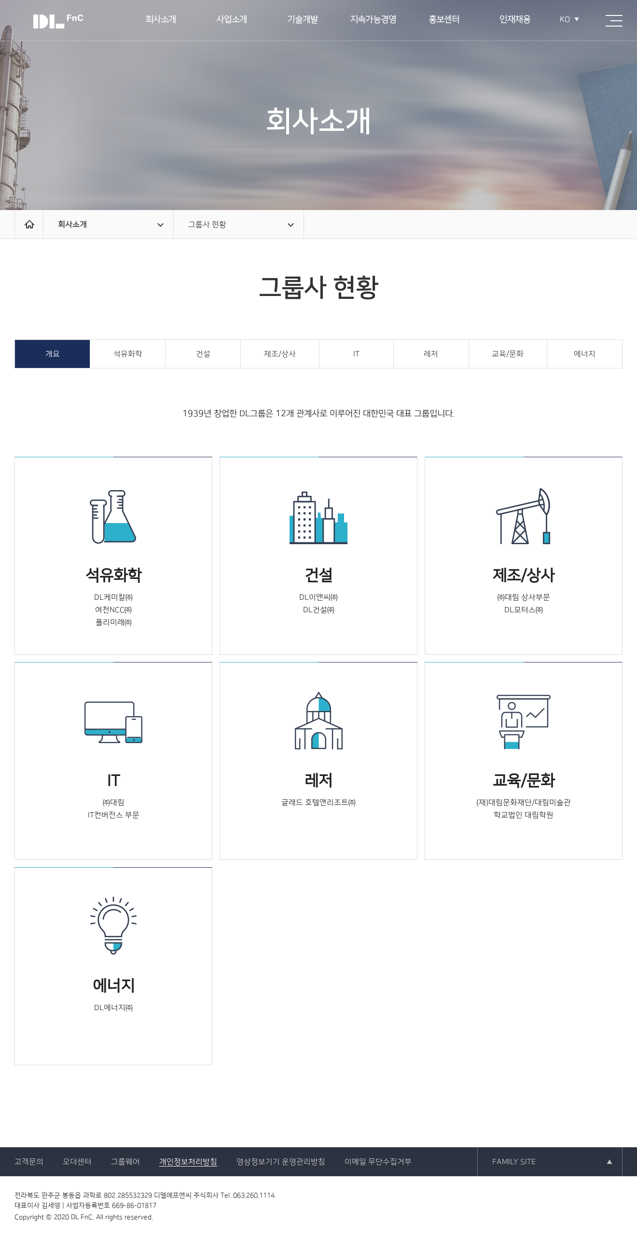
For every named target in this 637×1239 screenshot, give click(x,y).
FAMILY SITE (514, 1161)
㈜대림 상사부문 (524, 597)
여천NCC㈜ (113, 609)
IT (356, 354)
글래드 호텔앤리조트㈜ (318, 802)
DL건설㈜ (318, 609)
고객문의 (28, 1161)
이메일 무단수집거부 (378, 1161)
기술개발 (302, 20)
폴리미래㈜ (114, 622)
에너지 (584, 354)
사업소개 (231, 20)
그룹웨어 (125, 1161)
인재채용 (514, 20)
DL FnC (57, 21)
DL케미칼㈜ (113, 597)
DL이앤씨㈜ (318, 597)
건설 (203, 354)
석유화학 (127, 354)
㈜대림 (114, 802)
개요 (52, 354)
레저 (431, 354)
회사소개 (160, 20)
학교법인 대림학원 (524, 815)
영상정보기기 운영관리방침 (280, 1161)
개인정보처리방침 (188, 1161)
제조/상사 (280, 354)
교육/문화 (508, 354)
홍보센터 (444, 20)
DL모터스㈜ (523, 609)
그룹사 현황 (241, 224)
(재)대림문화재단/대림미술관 (523, 802)
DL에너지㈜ (113, 1007)
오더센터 (77, 1161)
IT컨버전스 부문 (113, 815)
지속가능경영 (373, 20)
